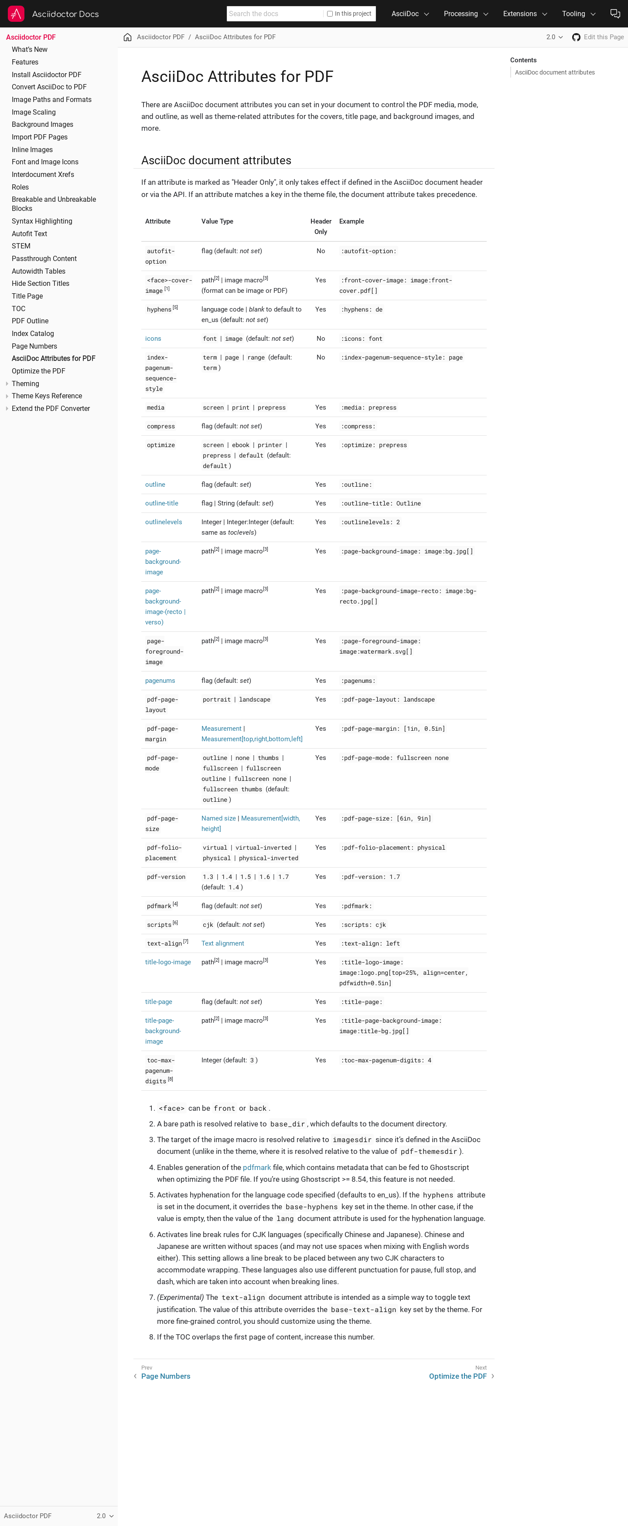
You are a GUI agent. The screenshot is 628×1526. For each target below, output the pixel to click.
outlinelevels (163, 522)
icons (153, 339)
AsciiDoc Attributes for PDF (54, 359)
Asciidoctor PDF (31, 37)
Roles (20, 187)
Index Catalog (33, 334)
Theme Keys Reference (47, 396)
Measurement (221, 728)
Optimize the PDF (38, 371)
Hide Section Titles (40, 284)
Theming (25, 384)
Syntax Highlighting (42, 221)
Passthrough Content (44, 259)
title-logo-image (168, 962)
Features (25, 62)
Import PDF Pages (40, 137)
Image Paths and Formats (52, 100)
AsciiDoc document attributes (555, 72)
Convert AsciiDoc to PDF (49, 87)
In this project (349, 13)
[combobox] (275, 13)
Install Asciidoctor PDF (47, 75)
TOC (18, 309)
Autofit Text (29, 234)
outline (155, 484)
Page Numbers (34, 346)
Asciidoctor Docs (65, 14)
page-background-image (163, 561)
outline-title (161, 503)
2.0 (550, 37)
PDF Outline (30, 321)
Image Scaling (34, 112)
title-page (158, 1002)
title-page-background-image (163, 1031)
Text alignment (222, 943)
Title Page (27, 296)
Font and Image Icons (45, 162)
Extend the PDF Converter (51, 409)
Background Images (42, 125)
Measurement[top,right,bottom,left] (252, 739)
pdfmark (257, 1167)
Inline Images (32, 150)
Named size (218, 818)
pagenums (160, 681)
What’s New (30, 50)
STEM (21, 246)
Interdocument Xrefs (43, 175)
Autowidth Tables (38, 271)
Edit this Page (604, 37)
